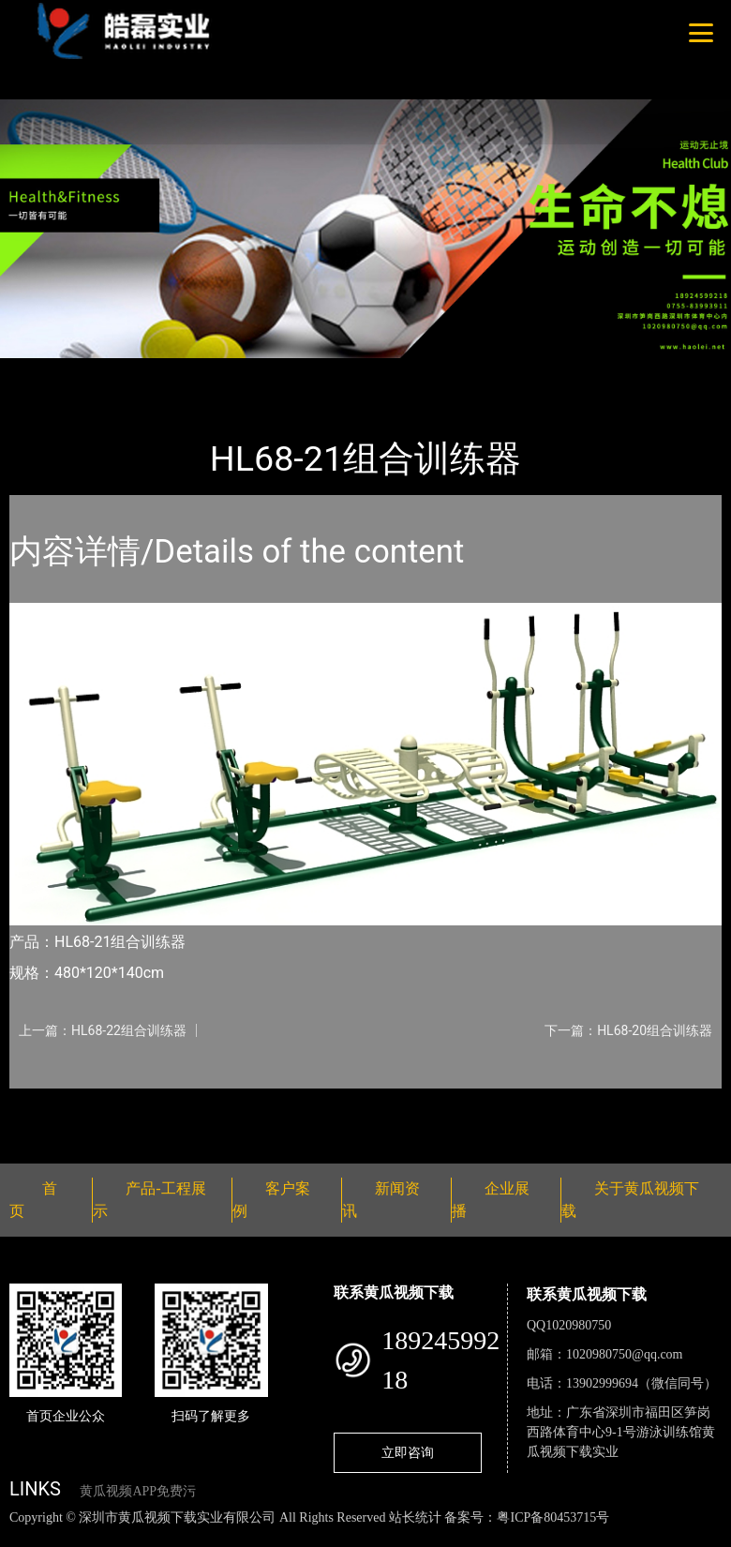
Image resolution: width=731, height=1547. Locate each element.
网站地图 (28, 1537)
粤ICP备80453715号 (553, 1517)
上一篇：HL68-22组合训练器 (102, 1030)
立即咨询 (407, 1452)
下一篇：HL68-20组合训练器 (628, 1030)
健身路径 (215, 371)
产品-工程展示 (122, 371)
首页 (42, 371)
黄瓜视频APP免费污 (138, 1491)
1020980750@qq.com (624, 1354)
